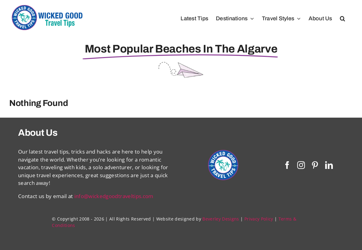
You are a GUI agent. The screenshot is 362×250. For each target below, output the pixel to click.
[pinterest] (315, 165)
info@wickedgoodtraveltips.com (114, 196)
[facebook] (287, 165)
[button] (342, 18)
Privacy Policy (258, 219)
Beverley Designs (220, 219)
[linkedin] (329, 165)
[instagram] (301, 165)
